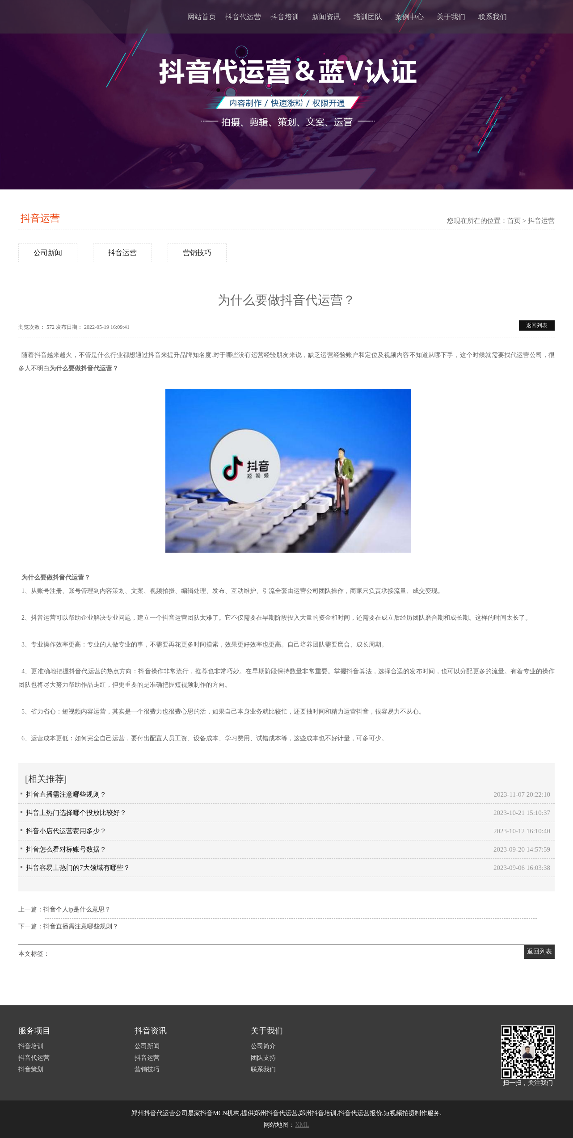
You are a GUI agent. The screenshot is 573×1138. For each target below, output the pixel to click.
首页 (514, 220)
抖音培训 (284, 17)
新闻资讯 (326, 17)
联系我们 (492, 17)
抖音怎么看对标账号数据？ (66, 849)
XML (302, 1124)
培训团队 (368, 17)
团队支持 (263, 1057)
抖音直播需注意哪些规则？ (66, 794)
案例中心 (409, 17)
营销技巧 (197, 252)
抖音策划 (30, 1069)
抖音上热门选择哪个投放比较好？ (76, 812)
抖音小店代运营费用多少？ (66, 831)
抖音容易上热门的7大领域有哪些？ (78, 867)
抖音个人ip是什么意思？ (77, 909)
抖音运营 (40, 218)
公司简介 (263, 1046)
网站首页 (201, 17)
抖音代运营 (243, 17)
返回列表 (537, 325)
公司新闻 (48, 252)
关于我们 (451, 17)
